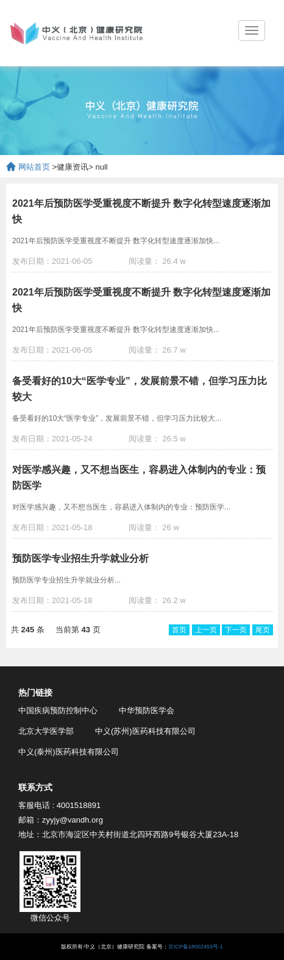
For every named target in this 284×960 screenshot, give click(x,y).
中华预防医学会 (146, 710)
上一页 (206, 630)
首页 (179, 630)
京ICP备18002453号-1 (195, 947)
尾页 (262, 630)
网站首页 (34, 166)
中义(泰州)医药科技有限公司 (68, 751)
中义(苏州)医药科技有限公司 (145, 731)
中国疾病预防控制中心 (58, 710)
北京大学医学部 (46, 731)
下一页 (236, 630)
